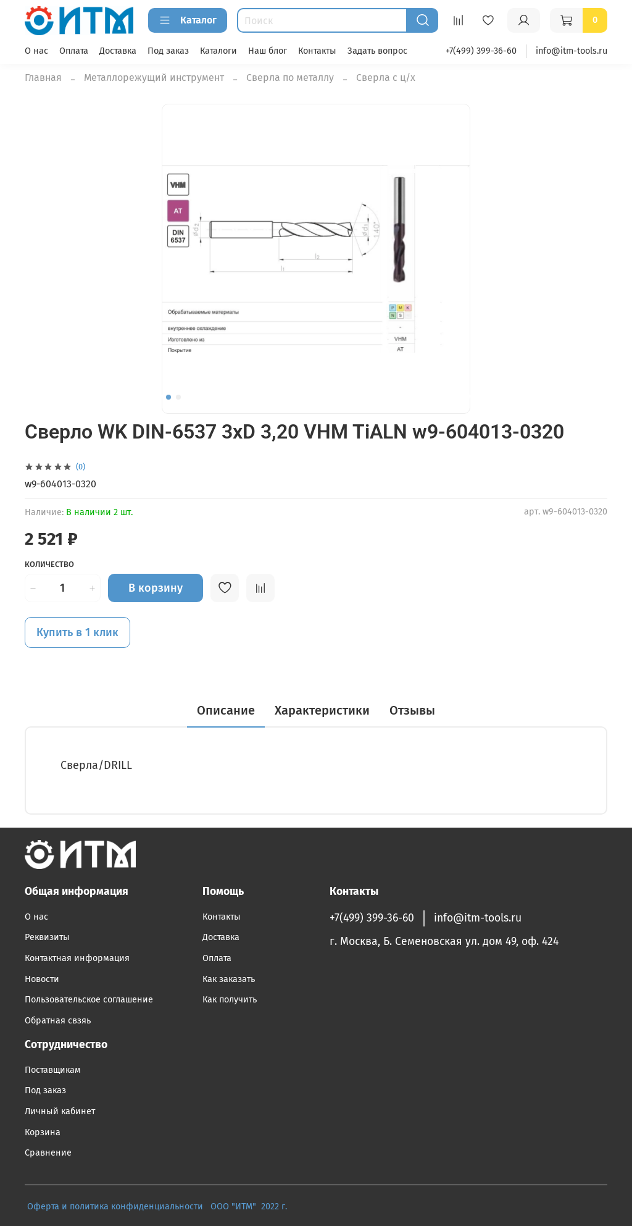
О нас (36, 51)
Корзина (42, 1132)
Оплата (73, 51)
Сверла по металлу (290, 77)
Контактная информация (77, 958)
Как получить (229, 999)
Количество (49, 564)
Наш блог (267, 51)
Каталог (188, 20)
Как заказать (228, 979)
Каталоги (218, 51)
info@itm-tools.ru (571, 51)
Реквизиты (47, 937)
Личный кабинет (60, 1111)
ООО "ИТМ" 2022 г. (249, 1206)
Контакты (317, 51)
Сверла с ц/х (385, 77)
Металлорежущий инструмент (154, 77)
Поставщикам (53, 1070)
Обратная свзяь (58, 1020)
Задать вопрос (377, 51)
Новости (42, 979)
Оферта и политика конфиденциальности (115, 1206)
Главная (43, 77)
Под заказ (168, 51)
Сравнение (48, 1153)
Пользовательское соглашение (89, 999)
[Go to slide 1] (168, 397)
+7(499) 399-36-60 (481, 51)
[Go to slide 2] (178, 397)
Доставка (117, 51)
